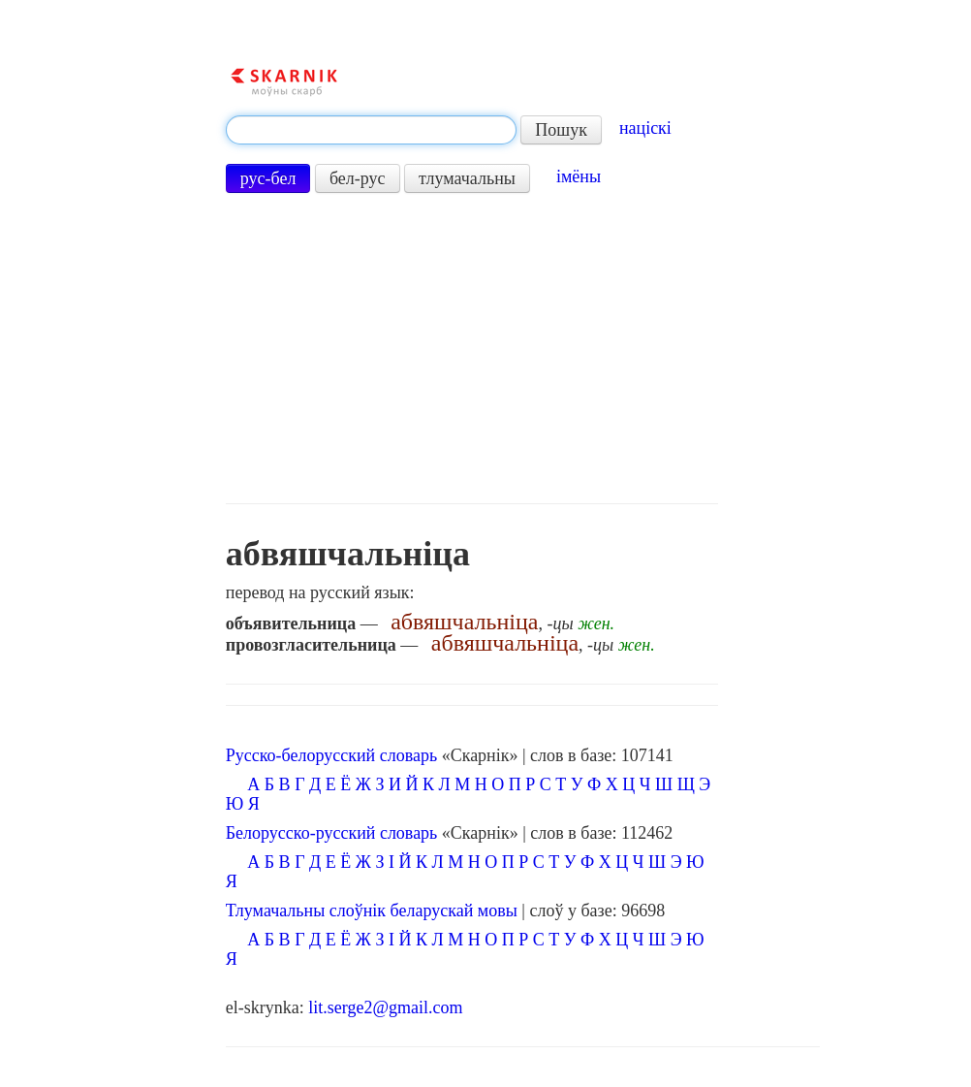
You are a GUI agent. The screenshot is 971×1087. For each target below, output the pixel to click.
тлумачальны (467, 178)
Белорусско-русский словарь (332, 833)
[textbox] (371, 129)
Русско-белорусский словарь (331, 755)
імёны (578, 176)
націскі (645, 128)
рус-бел (268, 178)
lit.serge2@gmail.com (385, 1007)
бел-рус (357, 178)
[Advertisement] (472, 348)
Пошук (561, 130)
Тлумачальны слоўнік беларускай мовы (371, 910)
